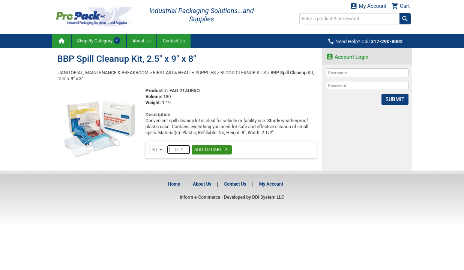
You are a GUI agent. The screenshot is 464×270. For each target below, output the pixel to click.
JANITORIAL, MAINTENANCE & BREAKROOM (104, 72)
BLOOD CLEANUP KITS (243, 72)
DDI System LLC (268, 197)
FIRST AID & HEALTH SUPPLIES (184, 72)
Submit (394, 99)
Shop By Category (98, 40)
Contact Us (174, 41)
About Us (141, 41)
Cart (400, 5)
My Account (368, 5)
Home (174, 184)
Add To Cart (211, 149)
